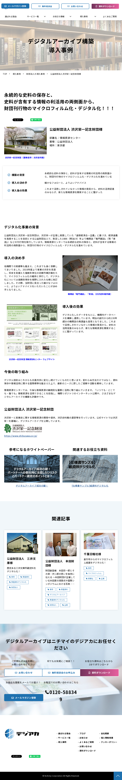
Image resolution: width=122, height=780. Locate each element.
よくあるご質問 (110, 16)
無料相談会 (47, 6)
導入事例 (84, 16)
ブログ (82, 733)
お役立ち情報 (58, 16)
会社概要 (105, 733)
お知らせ (83, 737)
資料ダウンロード (107, 6)
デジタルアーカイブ (57, 594)
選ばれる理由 (11, 16)
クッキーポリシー (109, 742)
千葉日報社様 (92, 554)
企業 (66, 605)
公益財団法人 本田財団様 (59, 563)
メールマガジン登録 (17, 6)
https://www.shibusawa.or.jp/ (20, 435)
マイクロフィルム (95, 573)
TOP (5, 73)
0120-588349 (63, 695)
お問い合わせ (77, 6)
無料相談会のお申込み (63, 672)
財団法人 (14, 587)
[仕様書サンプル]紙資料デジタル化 (90, 485)
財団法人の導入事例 (35, 73)
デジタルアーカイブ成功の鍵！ (32, 485)
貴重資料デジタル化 (18, 582)
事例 (13, 577)
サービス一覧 (33, 16)
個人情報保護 (107, 737)
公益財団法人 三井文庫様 (21, 561)
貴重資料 (26, 577)
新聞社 (90, 578)
